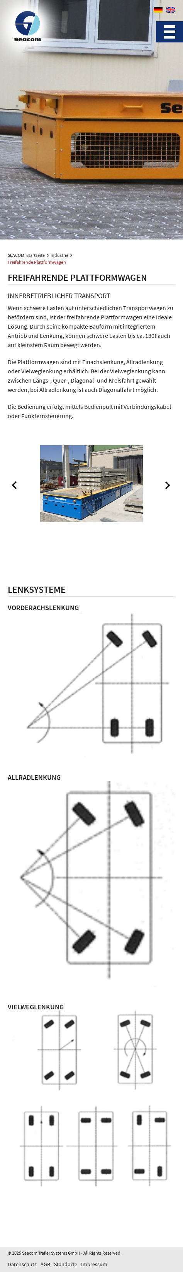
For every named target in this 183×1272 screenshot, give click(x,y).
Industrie (59, 255)
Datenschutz (22, 1264)
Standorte (65, 1264)
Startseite (35, 255)
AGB (45, 1264)
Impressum (94, 1264)
